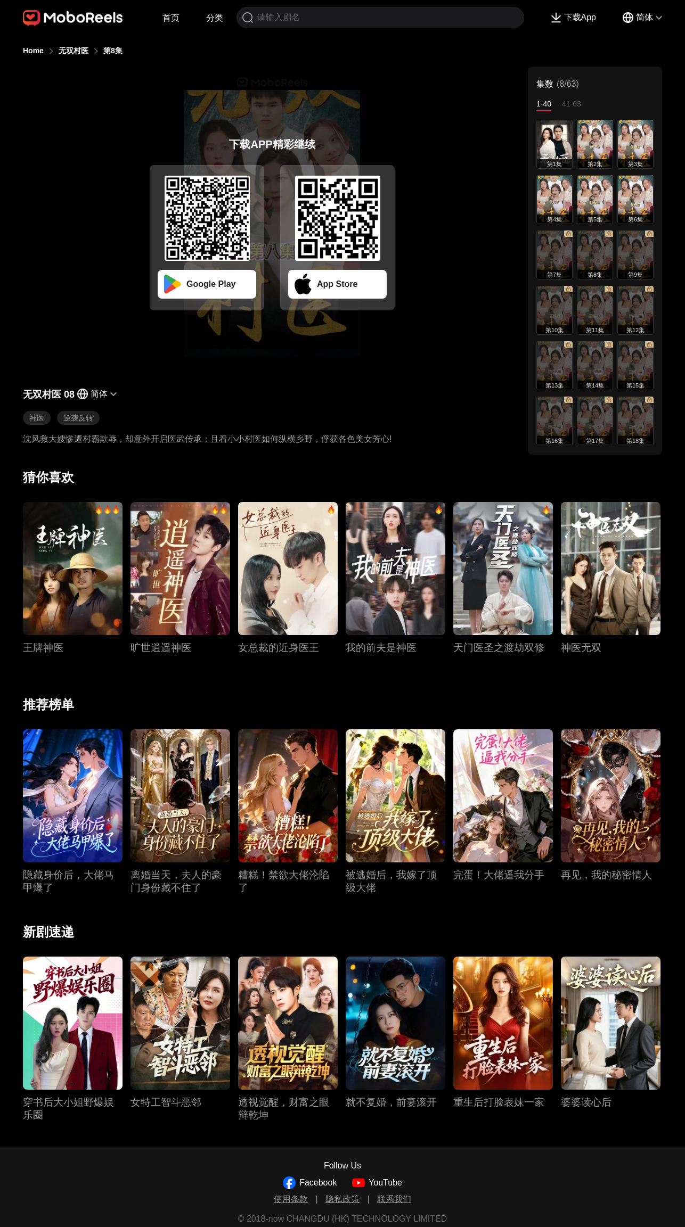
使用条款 (291, 1199)
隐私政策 (342, 1199)
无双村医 (73, 50)
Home (33, 50)
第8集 (113, 50)
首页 (171, 17)
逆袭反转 (78, 418)
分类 (214, 17)
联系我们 (394, 1199)
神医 (36, 418)
